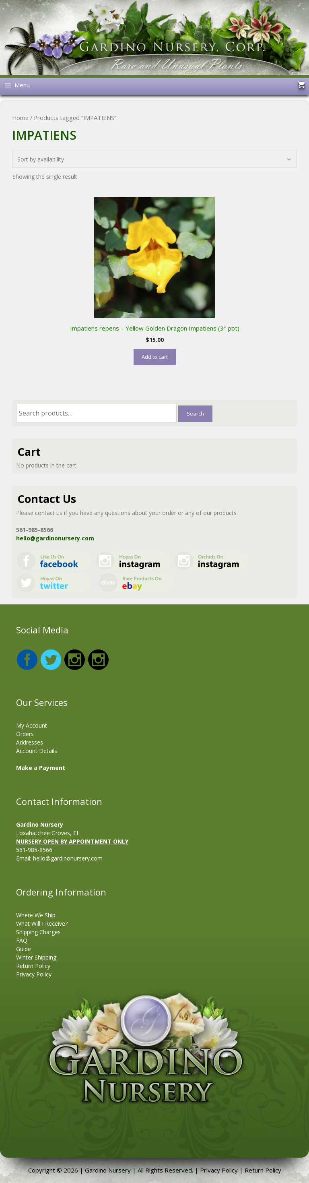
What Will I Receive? (42, 923)
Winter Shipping (36, 957)
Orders (25, 734)
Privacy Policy (34, 974)
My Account (31, 725)
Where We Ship (36, 915)
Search (195, 413)
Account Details (36, 751)
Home (20, 118)
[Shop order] (154, 159)
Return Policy (33, 966)
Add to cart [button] (155, 356)
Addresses (29, 742)
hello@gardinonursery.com (55, 538)
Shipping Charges (38, 932)
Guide (23, 949)
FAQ (21, 940)
